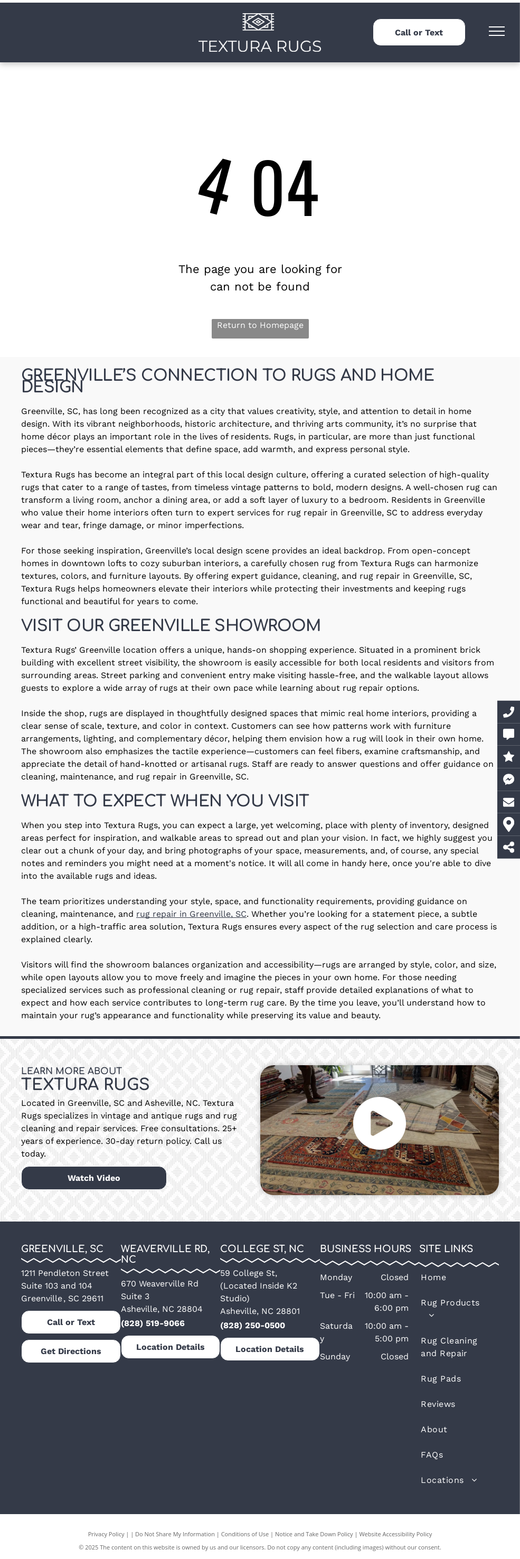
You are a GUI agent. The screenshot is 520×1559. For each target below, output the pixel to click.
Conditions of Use (245, 1534)
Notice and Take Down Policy (314, 1534)
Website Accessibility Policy (395, 1534)
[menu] (496, 31)
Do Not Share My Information (175, 1534)
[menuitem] (453, 1277)
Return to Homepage (260, 325)
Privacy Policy (106, 1534)
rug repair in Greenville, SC (191, 914)
